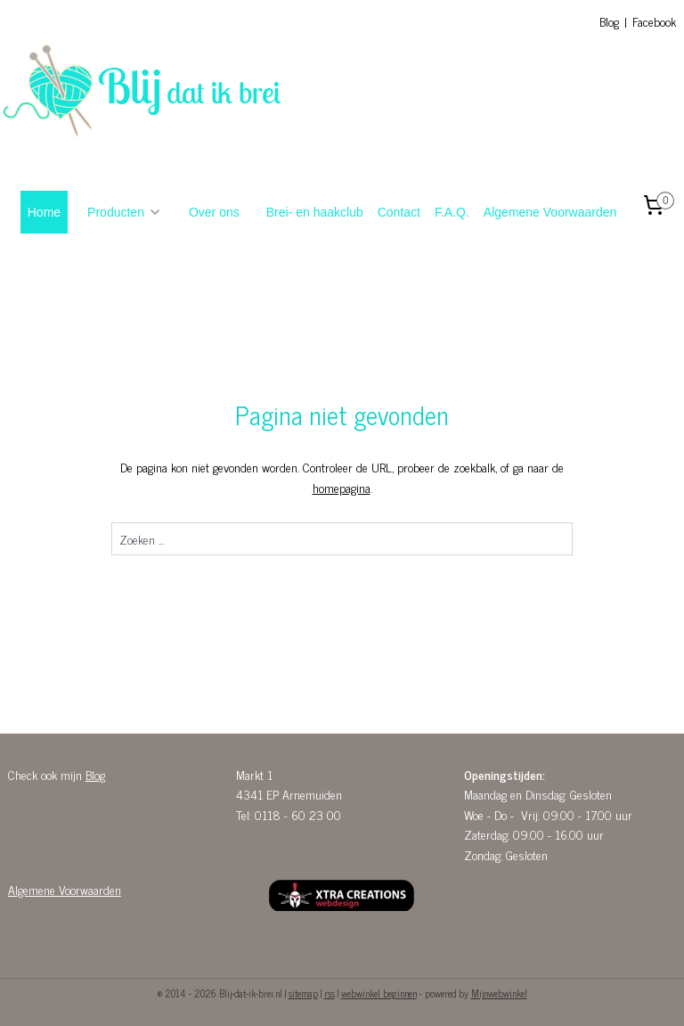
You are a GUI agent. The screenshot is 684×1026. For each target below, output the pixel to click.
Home (44, 212)
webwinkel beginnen (379, 993)
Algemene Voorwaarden (550, 212)
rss (329, 993)
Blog (609, 21)
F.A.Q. (452, 212)
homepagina (341, 487)
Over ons (214, 212)
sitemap (303, 993)
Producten (124, 212)
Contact (399, 212)
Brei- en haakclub (314, 212)
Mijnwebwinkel (499, 993)
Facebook (654, 21)
